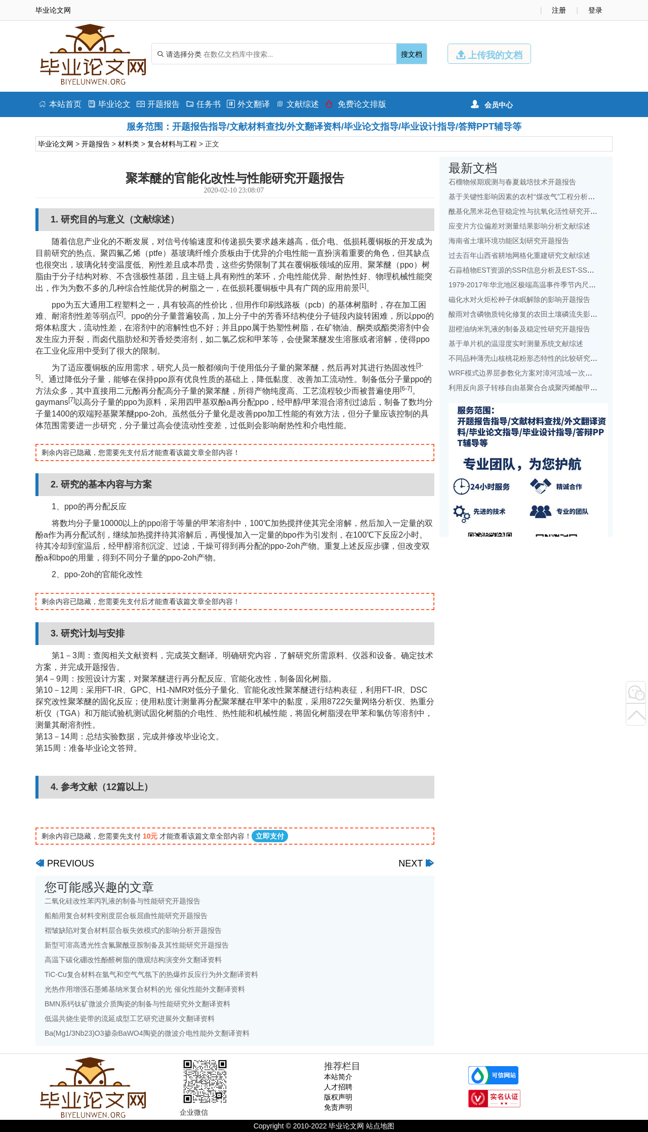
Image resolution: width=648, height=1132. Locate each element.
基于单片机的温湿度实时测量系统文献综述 (516, 343)
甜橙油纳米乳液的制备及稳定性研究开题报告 (519, 329)
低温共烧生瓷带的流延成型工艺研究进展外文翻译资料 (130, 1018)
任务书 (203, 104)
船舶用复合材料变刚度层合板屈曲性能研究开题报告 (126, 916)
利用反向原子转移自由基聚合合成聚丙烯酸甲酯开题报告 (537, 388)
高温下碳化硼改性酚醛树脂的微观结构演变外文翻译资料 (133, 960)
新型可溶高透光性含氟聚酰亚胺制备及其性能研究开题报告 (137, 945)
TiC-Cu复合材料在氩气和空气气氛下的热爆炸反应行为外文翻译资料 (151, 974)
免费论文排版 (355, 104)
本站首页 (60, 104)
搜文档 (411, 54)
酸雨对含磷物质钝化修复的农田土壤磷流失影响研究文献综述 (544, 314)
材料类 (128, 144)
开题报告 (158, 104)
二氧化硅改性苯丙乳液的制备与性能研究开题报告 (122, 901)
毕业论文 (109, 104)
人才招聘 (338, 1087)
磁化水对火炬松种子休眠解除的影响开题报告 (519, 299)
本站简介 (338, 1077)
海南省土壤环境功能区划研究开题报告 (509, 241)
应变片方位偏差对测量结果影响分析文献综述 (519, 226)
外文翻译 (248, 104)
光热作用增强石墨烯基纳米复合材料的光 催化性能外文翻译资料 (145, 989)
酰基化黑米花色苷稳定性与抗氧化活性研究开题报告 (530, 211)
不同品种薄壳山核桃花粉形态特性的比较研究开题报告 (534, 358)
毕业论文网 (55, 144)
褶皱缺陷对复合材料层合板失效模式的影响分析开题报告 (133, 930)
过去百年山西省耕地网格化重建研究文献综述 (519, 255)
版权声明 (338, 1097)
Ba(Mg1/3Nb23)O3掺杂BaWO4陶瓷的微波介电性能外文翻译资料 (147, 1033)
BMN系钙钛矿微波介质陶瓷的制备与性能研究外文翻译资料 (137, 1004)
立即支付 (270, 836)
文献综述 (297, 104)
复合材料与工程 (172, 144)
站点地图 (380, 1126)
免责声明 (338, 1107)
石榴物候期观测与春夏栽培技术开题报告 (512, 182)
